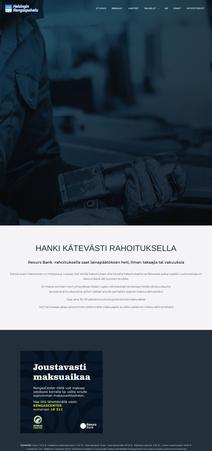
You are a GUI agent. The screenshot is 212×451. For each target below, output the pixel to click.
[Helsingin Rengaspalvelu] (22, 8)
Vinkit (179, 8)
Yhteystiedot (196, 8)
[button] (161, 8)
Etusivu (108, 8)
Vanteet (138, 8)
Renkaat (122, 8)
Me (169, 8)
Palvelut (155, 8)
